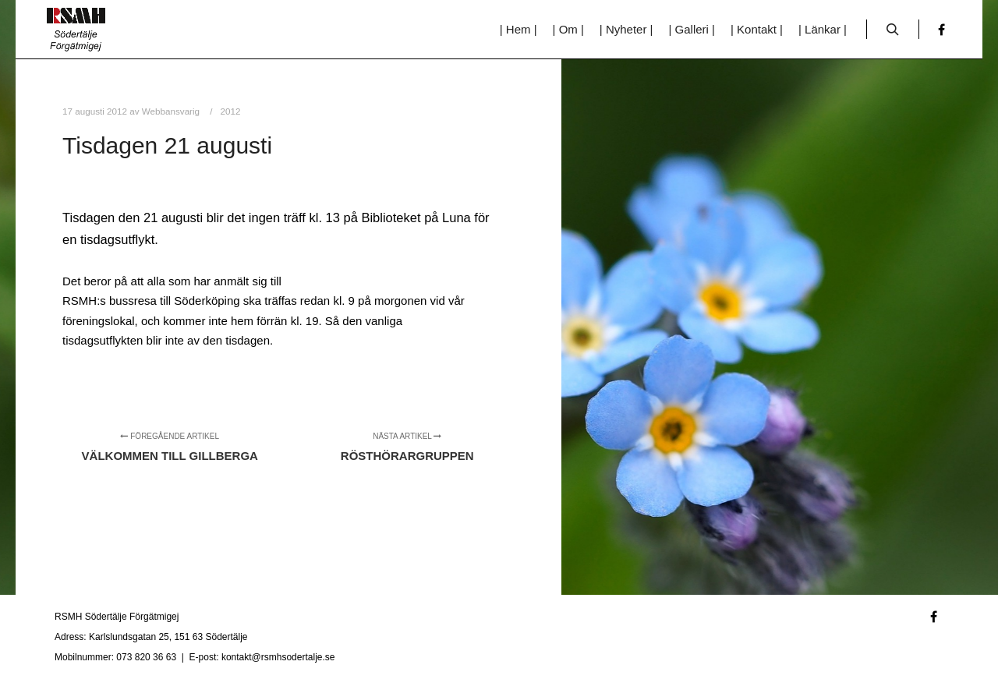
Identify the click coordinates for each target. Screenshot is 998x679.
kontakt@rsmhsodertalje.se (278, 657)
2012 (231, 111)
